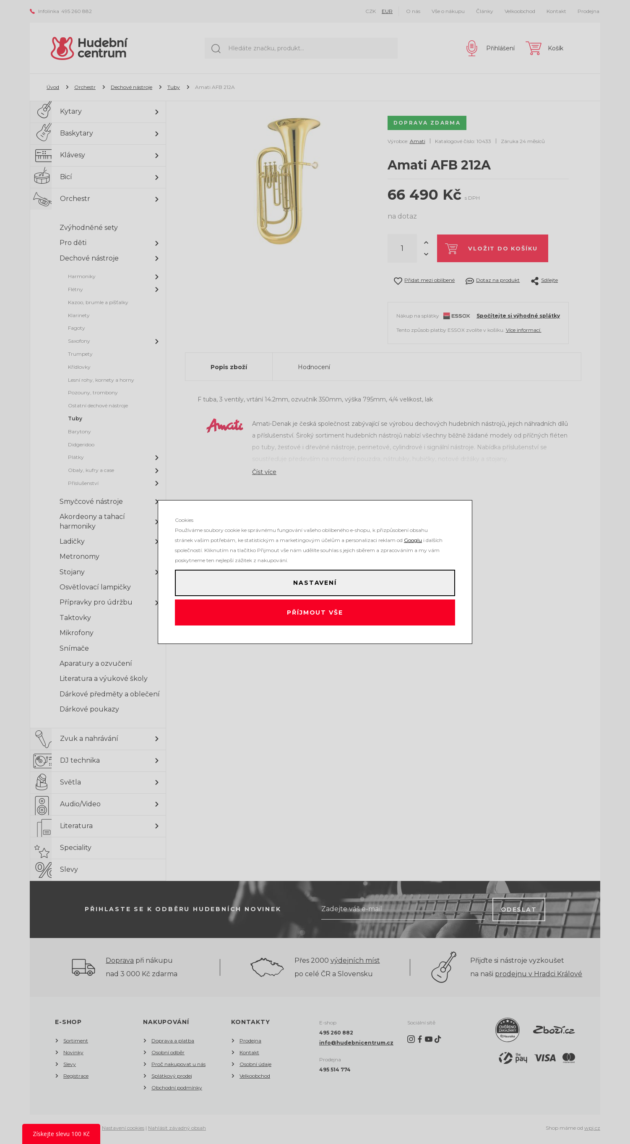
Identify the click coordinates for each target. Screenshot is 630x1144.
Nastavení (315, 581)
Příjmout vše (315, 614)
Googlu (413, 536)
